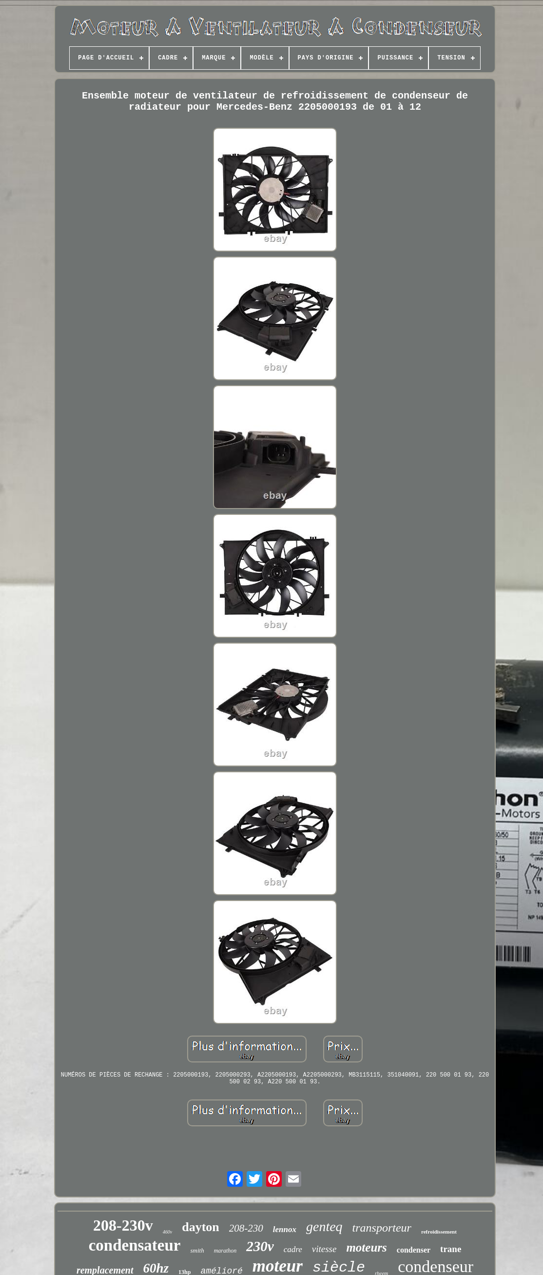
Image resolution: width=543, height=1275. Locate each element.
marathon (225, 1250)
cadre (293, 1249)
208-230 (246, 1228)
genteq (324, 1226)
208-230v (123, 1225)
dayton (200, 1227)
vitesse (324, 1249)
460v (167, 1232)
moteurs (366, 1247)
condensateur (135, 1245)
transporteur (381, 1227)
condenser (413, 1250)
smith (197, 1250)
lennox (284, 1229)
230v (259, 1246)
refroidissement (439, 1232)
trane (450, 1249)
